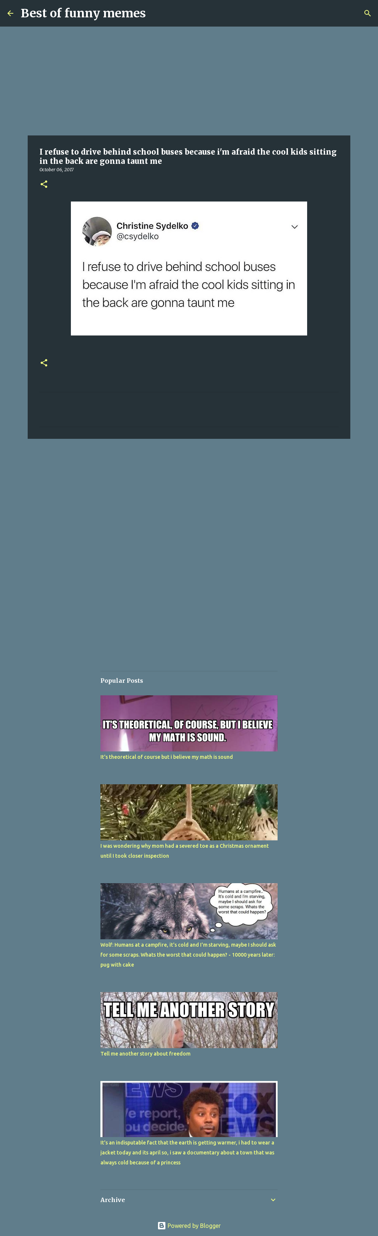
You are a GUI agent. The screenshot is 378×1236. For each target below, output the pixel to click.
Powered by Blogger (189, 1225)
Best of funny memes (83, 13)
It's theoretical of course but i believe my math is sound (166, 757)
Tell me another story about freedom (145, 1054)
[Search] (367, 13)
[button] (43, 185)
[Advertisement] (189, 81)
